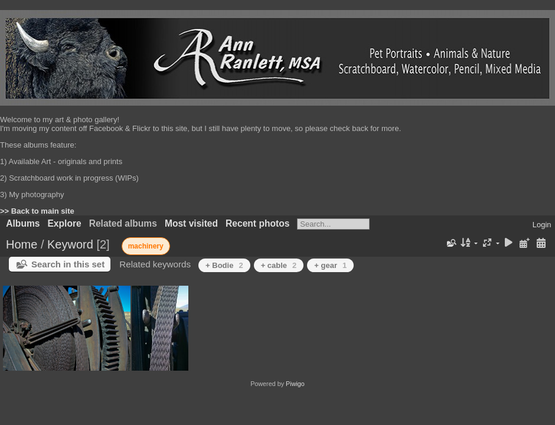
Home (21, 244)
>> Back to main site (37, 211)
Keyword (70, 244)
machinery (146, 246)
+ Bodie (224, 265)
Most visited (191, 223)
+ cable (279, 265)
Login (542, 224)
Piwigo (295, 383)
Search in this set (68, 264)
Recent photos (257, 223)
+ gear (330, 265)
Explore (64, 223)
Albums (23, 223)
